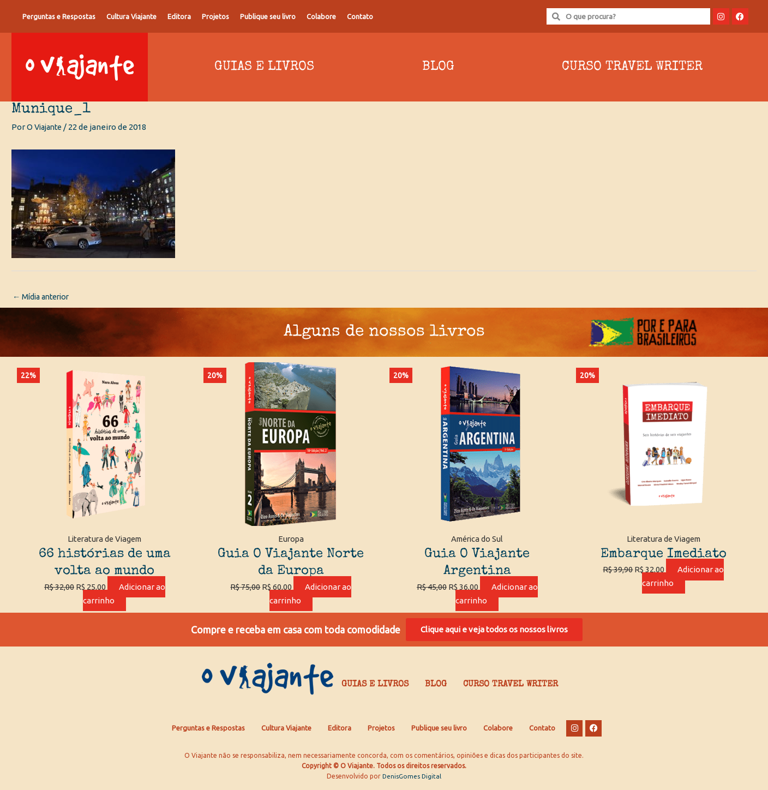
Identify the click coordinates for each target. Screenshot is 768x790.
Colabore (321, 16)
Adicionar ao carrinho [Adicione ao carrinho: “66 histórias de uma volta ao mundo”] (124, 594)
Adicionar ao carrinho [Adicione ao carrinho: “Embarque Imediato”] (683, 577)
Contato (360, 16)
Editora (179, 16)
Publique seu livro (268, 16)
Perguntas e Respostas (58, 16)
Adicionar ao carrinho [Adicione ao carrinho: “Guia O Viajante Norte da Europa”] (310, 594)
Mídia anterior (44, 297)
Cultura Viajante (131, 16)
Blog (438, 67)
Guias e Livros (264, 67)
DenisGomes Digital (412, 779)
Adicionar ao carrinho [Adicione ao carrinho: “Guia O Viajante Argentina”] (497, 594)
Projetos (215, 16)
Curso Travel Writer (632, 67)
